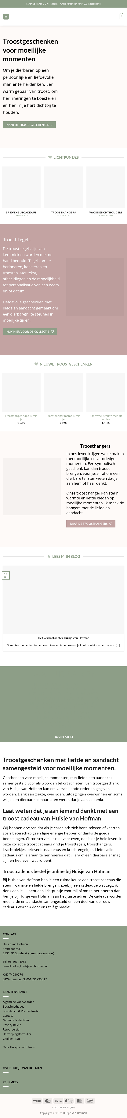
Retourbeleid (11, 1029)
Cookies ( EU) (11, 1039)
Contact (8, 1015)
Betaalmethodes (13, 1006)
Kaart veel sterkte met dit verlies (106, 417)
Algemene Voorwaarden (18, 1002)
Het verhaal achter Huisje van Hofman (63, 638)
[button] (6, 17)
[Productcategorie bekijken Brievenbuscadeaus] (21, 193)
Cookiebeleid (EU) (63, 1107)
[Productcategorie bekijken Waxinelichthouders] (105, 193)
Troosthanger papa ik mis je (21, 417)
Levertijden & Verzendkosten (21, 1011)
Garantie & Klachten (16, 1020)
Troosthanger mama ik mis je (63, 417)
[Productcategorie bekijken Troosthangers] (63, 193)
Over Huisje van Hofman (19, 1047)
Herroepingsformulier (17, 1034)
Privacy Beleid (12, 1025)
